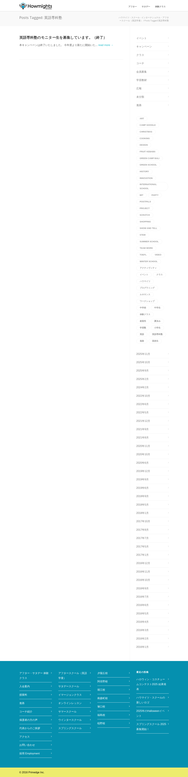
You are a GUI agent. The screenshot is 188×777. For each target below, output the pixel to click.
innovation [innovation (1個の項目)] (146, 178)
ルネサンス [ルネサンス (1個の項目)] (145, 294)
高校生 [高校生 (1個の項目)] (155, 341)
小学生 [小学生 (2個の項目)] (157, 328)
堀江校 (101, 689)
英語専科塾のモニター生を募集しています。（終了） (63, 38)
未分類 (140, 96)
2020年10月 (143, 454)
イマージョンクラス (70, 694)
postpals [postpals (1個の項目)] (145, 201)
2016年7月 (142, 596)
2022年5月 (142, 412)
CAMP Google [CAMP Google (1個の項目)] (148, 125)
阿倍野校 (102, 681)
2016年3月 (142, 630)
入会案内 (24, 686)
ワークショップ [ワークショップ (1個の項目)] (147, 301)
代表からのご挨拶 (29, 728)
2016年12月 (143, 563)
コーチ (140, 63)
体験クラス (160, 6)
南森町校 (102, 698)
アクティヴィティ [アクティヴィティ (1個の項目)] (148, 268)
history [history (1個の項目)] (144, 171)
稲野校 (101, 723)
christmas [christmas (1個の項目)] (146, 132)
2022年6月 (142, 404)
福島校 (101, 715)
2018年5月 (142, 504)
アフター (132, 6)
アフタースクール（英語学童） (72, 675)
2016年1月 (142, 647)
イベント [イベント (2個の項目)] (144, 274)
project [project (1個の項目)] (145, 208)
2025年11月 (143, 354)
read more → (105, 45)
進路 (139, 105)
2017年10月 (143, 521)
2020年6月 (142, 462)
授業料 (23, 694)
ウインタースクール (70, 720)
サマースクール (67, 711)
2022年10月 (143, 395)
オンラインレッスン (70, 703)
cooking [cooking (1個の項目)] (145, 138)
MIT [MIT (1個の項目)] (141, 195)
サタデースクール (68, 686)
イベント (141, 38)
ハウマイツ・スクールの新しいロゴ (150, 700)
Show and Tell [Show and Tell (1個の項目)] (148, 228)
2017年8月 (142, 529)
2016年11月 (143, 571)
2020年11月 (143, 446)
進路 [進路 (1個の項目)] (142, 341)
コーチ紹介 (25, 711)
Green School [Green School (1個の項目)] (148, 165)
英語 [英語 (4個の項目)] (142, 334)
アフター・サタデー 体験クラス (34, 675)
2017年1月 (142, 554)
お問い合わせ (27, 745)
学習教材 (141, 80)
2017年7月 (142, 538)
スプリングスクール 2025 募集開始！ (151, 726)
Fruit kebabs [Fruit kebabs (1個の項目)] (148, 151)
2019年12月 (143, 471)
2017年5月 (142, 546)
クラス (140, 55)
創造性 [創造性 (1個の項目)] (143, 321)
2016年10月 (143, 580)
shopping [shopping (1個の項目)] (145, 221)
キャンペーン (144, 46)
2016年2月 (142, 638)
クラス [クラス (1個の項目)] (159, 274)
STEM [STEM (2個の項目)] (143, 235)
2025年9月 (142, 370)
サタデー (146, 6)
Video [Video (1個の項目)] (158, 255)
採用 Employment (29, 753)
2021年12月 (143, 421)
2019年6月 (142, 488)
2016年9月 (142, 588)
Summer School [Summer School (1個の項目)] (149, 241)
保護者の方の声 (28, 720)
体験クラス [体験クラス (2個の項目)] (145, 314)
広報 (139, 88)
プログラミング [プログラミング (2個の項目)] (147, 288)
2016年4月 (142, 621)
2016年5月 (142, 613)
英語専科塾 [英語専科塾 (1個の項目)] (157, 334)
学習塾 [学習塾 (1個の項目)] (143, 328)
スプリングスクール (70, 728)
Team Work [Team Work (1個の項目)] (146, 248)
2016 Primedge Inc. (33, 772)
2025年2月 (142, 379)
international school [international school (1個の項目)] (148, 186)
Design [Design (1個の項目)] (144, 145)
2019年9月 (142, 479)
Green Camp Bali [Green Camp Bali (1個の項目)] (150, 158)
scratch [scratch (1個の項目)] (145, 215)
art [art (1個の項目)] (142, 118)
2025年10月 (143, 362)
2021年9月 (142, 429)
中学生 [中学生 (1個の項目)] (157, 307)
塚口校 (101, 706)
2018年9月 (142, 496)
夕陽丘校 (102, 673)
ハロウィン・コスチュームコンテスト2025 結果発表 (151, 684)
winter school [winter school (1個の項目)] (149, 261)
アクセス (24, 736)
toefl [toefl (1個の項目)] (143, 255)
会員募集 (141, 71)
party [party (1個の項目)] (154, 195)
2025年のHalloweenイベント (150, 713)
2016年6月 (142, 605)
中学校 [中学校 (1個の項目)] (143, 307)
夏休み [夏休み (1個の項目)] (157, 321)
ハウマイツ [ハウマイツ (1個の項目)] (145, 281)
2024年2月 (142, 387)
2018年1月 (142, 513)
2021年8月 (142, 437)
